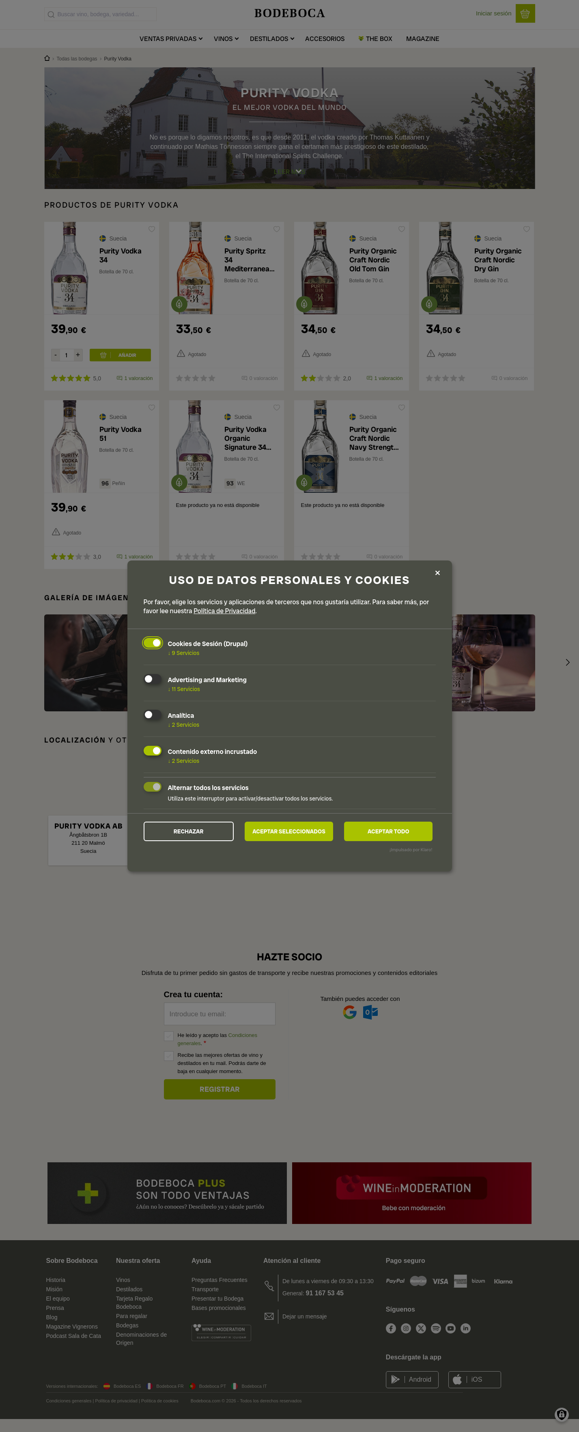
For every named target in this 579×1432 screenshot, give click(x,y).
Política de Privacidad (224, 610)
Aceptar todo (388, 831)
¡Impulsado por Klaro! (411, 850)
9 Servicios (184, 652)
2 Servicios (184, 724)
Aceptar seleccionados (288, 831)
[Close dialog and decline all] (438, 573)
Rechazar (189, 831)
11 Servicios (184, 688)
